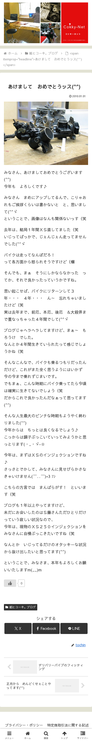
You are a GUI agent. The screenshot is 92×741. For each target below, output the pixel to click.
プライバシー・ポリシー (24, 725)
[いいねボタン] (10, 583)
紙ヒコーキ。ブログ (20, 607)
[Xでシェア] (18, 628)
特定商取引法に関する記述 (68, 725)
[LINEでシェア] (74, 628)
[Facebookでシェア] (46, 628)
